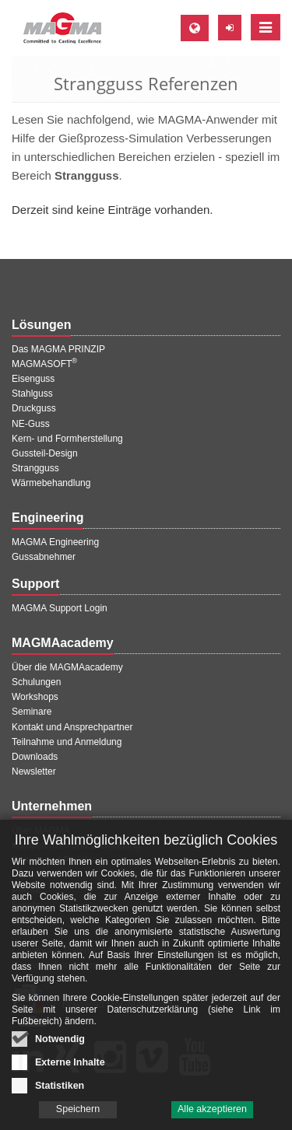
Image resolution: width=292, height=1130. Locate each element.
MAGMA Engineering (55, 542)
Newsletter (34, 771)
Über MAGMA (41, 830)
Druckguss (34, 408)
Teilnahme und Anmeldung (66, 741)
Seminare (31, 711)
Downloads (35, 756)
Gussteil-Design (45, 453)
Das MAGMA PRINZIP (58, 349)
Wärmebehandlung (51, 483)
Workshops (35, 696)
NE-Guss (31, 423)
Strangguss (35, 468)
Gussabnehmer (44, 556)
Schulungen (36, 682)
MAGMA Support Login (59, 608)
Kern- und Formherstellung (67, 438)
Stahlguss (32, 393)
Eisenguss (33, 378)
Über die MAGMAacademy (67, 667)
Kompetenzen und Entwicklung (76, 845)
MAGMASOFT (44, 364)
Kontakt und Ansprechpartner (72, 727)
